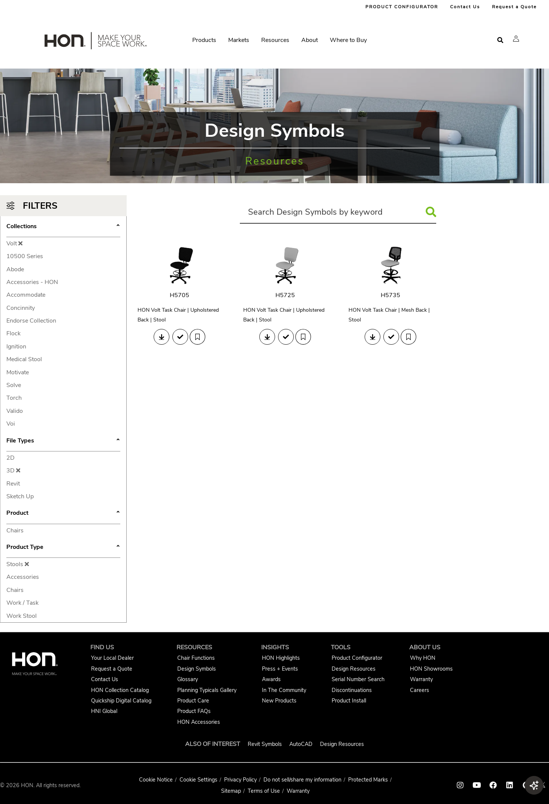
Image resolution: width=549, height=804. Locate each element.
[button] (516, 39)
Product (63, 514)
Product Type (63, 548)
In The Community (284, 690)
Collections (63, 227)
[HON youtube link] (476, 785)
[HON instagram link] (460, 785)
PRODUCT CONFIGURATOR (401, 7)
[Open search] (500, 40)
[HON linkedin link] (509, 785)
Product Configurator (357, 658)
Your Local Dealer (112, 658)
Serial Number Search (358, 679)
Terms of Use (264, 791)
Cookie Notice (156, 779)
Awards (271, 679)
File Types (63, 441)
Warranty (421, 679)
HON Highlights (281, 658)
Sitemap (231, 791)
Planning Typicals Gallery (206, 690)
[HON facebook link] (493, 785)
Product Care (193, 700)
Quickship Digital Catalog (121, 700)
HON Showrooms (431, 668)
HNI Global (104, 711)
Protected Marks (368, 779)
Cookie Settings (198, 779)
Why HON (422, 658)
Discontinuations (352, 690)
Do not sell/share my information (302, 779)
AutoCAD (301, 744)
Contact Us (465, 7)
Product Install (349, 700)
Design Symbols (196, 668)
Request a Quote (514, 7)
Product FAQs (194, 711)
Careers (419, 690)
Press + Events (280, 668)
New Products (279, 700)
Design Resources (353, 668)
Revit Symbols (265, 744)
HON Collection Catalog (120, 690)
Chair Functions (196, 658)
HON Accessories (198, 722)
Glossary (187, 679)
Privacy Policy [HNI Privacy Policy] (240, 779)
